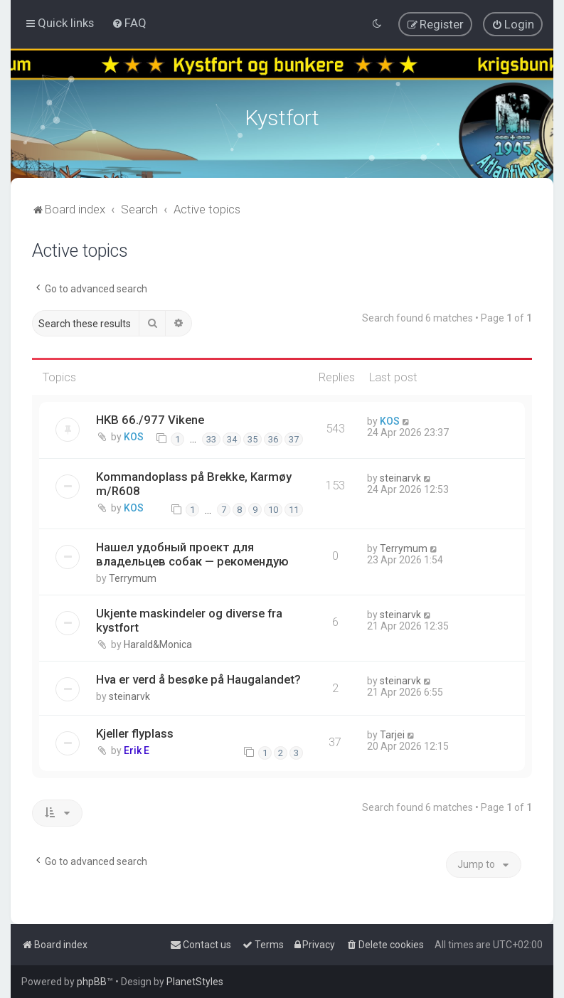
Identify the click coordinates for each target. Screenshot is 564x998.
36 (273, 437)
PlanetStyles (194, 981)
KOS (134, 434)
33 (211, 437)
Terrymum (132, 576)
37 (294, 437)
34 (232, 437)
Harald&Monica (158, 642)
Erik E (136, 748)
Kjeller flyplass (135, 731)
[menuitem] (129, 22)
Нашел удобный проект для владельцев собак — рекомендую (192, 552)
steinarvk (400, 475)
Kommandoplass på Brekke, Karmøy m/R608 (194, 481)
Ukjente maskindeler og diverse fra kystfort (189, 618)
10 (273, 507)
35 (252, 437)
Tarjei (392, 732)
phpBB (92, 981)
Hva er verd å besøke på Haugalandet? (198, 677)
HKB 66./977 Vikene (150, 417)
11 (294, 507)
